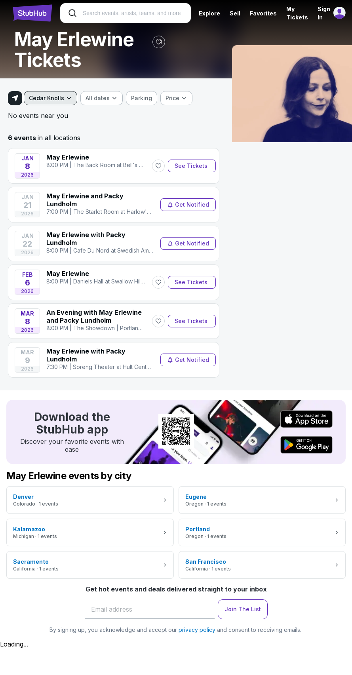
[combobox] (50, 98)
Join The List (243, 609)
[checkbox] (141, 98)
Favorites (263, 13)
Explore (209, 13)
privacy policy (197, 629)
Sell (235, 13)
